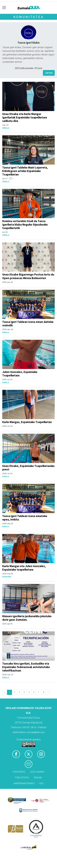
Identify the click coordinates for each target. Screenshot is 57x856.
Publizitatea (22, 777)
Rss (41, 783)
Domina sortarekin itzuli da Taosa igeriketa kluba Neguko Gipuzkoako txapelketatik (25, 224)
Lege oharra (37, 772)
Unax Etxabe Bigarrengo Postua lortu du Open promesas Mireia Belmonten (28, 276)
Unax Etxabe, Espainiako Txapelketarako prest (28, 467)
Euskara (6, 577)
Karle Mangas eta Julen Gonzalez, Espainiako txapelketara (24, 567)
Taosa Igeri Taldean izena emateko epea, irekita (24, 517)
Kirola (5, 128)
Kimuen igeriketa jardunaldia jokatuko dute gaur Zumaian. (27, 617)
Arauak (38, 777)
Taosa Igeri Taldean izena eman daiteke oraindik (28, 323)
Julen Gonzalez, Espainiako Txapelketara (19, 373)
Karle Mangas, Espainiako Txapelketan (27, 422)
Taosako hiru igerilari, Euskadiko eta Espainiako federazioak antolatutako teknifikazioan (26, 667)
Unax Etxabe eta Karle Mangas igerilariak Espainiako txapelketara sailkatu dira (24, 117)
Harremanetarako (24, 783)
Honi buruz (19, 772)
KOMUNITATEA (28, 16)
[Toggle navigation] (4, 7)
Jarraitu (49, 72)
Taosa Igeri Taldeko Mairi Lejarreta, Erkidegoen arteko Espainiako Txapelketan (25, 171)
